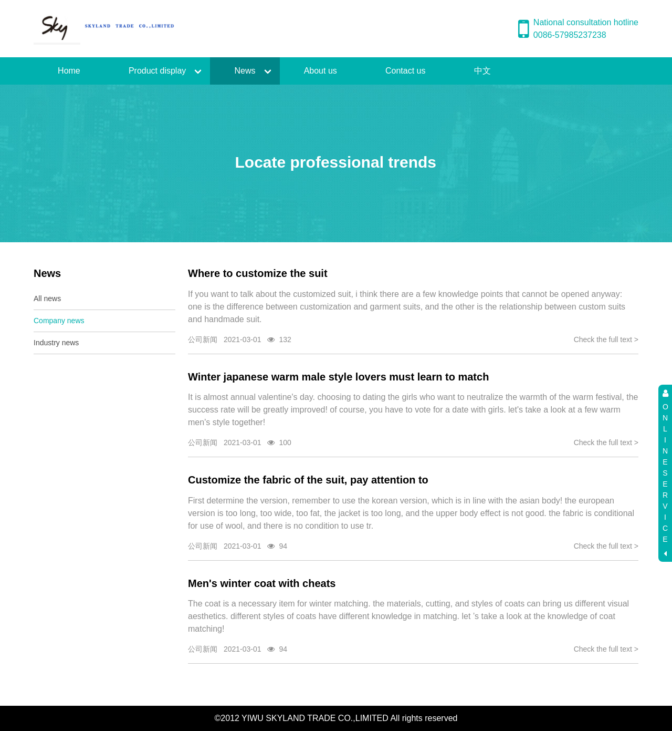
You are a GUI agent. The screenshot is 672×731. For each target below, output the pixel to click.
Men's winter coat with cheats (261, 583)
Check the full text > (606, 339)
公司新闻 (202, 339)
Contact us (405, 70)
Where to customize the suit (258, 273)
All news (47, 298)
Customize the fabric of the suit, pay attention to (308, 480)
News (244, 70)
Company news (59, 320)
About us (320, 70)
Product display (157, 70)
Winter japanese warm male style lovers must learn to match (338, 377)
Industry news (56, 342)
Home (69, 70)
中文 (482, 70)
